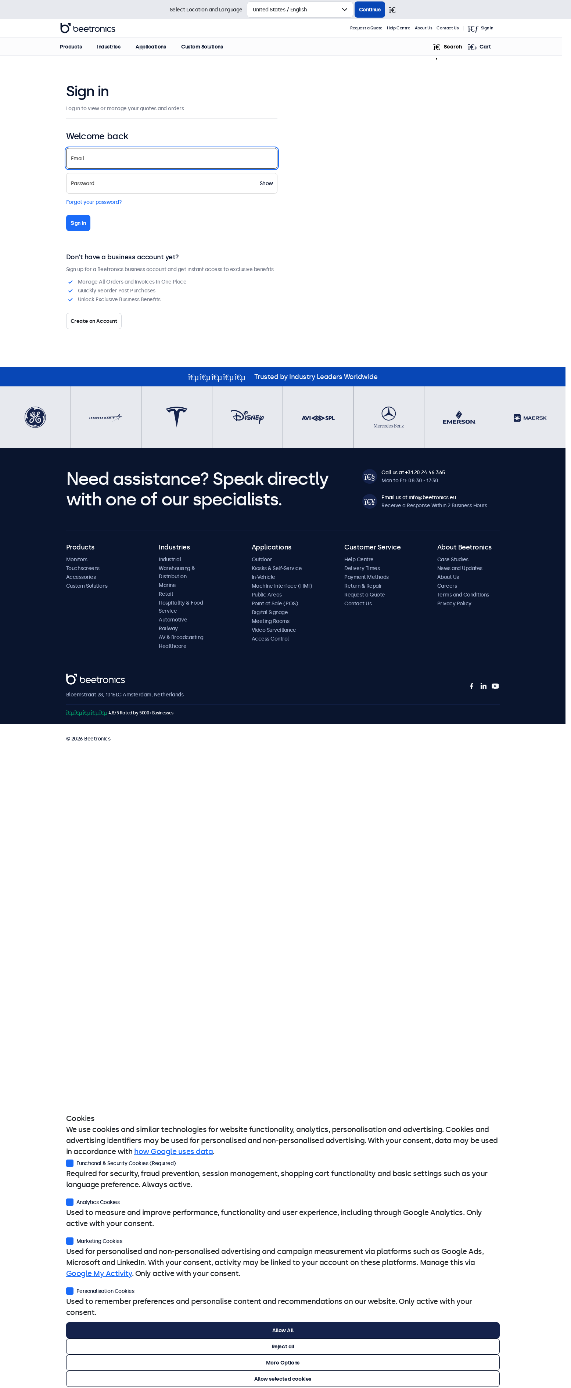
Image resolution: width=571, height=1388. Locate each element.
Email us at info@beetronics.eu (418, 497)
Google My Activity (99, 1273)
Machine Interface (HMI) (282, 585)
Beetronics (79, 677)
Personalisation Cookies (100, 1290)
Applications (159, 46)
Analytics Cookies (93, 1201)
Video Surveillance (274, 629)
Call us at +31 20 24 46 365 (413, 472)
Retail (166, 593)
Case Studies (452, 559)
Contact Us (456, 28)
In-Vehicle (263, 577)
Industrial (170, 559)
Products (79, 46)
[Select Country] (300, 9)
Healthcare (172, 646)
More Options (282, 1362)
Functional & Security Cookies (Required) (121, 1162)
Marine (167, 585)
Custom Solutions (210, 46)
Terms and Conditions (463, 594)
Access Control (270, 638)
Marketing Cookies (94, 1240)
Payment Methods (366, 577)
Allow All (282, 1330)
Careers (447, 585)
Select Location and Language (206, 9)
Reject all (283, 1346)
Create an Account (94, 321)
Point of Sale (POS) (275, 603)
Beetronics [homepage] (97, 28)
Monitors (76, 559)
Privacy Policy (454, 603)
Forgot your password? (94, 202)
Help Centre (407, 28)
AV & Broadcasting (181, 637)
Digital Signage (270, 612)
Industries (117, 46)
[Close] (395, 9)
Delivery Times (362, 568)
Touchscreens (83, 568)
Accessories (81, 577)
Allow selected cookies (282, 1378)
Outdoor (262, 559)
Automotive (173, 619)
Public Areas (267, 594)
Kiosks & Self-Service (277, 568)
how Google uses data (173, 1151)
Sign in (78, 223)
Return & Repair (363, 585)
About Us (432, 28)
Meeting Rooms (271, 621)
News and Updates (459, 568)
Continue (370, 9)
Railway (168, 628)
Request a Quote (375, 28)
